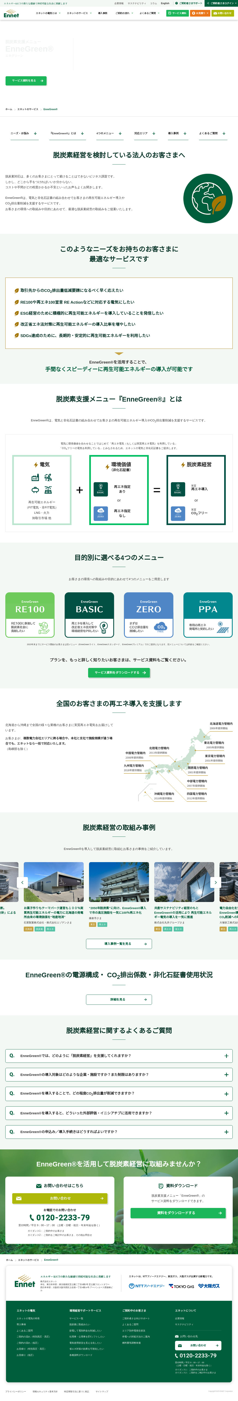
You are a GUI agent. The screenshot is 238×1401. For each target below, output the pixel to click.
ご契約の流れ (122, 13)
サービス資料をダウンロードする (117, 672)
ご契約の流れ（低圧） (28, 1343)
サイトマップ (102, 1391)
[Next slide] (215, 882)
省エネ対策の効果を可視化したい (86, 1349)
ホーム (8, 109)
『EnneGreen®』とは (62, 133)
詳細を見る (117, 999)
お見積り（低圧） (26, 1355)
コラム (153, 3)
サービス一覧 (76, 1318)
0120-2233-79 (63, 1218)
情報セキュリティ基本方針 (45, 1391)
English (165, 3)
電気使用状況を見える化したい (85, 1343)
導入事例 (102, 13)
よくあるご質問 (148, 13)
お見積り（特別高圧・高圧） (32, 1349)
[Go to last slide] (22, 882)
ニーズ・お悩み (20, 133)
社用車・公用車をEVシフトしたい (87, 1336)
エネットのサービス (77, 13)
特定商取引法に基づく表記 (76, 1391)
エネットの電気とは (46, 13)
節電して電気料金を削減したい (85, 1330)
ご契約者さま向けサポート (136, 1318)
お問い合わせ (60, 1198)
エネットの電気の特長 (28, 1318)
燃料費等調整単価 (131, 1343)
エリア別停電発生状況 (133, 1330)
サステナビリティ (137, 3)
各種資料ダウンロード (80, 1355)
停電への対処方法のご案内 (136, 1336)
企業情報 (119, 3)
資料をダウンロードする (176, 1213)
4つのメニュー (105, 133)
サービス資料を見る (24, 80)
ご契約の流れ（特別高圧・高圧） (34, 1336)
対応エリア (140, 133)
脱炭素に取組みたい (79, 1324)
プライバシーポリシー (15, 1391)
